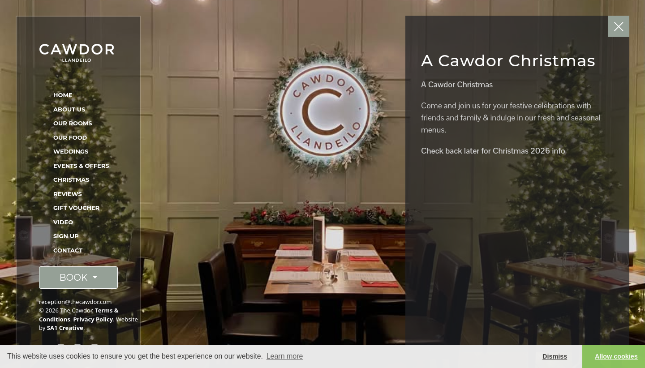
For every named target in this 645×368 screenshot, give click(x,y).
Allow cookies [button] (616, 356)
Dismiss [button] (554, 356)
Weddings (70, 151)
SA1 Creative (65, 328)
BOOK (74, 277)
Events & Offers (81, 165)
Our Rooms (72, 123)
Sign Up (66, 236)
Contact (67, 250)
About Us (69, 109)
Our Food (70, 137)
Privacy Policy (93, 319)
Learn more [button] (285, 356)
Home (63, 94)
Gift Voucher (76, 207)
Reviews (67, 193)
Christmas (71, 179)
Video (63, 222)
